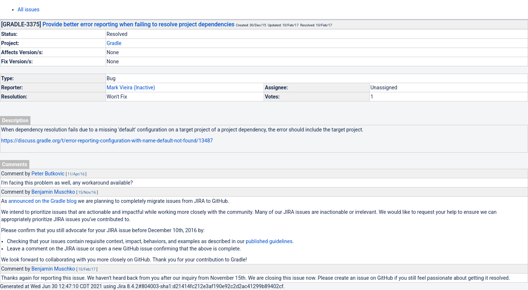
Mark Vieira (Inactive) (131, 87)
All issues (29, 9)
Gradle (114, 43)
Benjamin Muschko (53, 192)
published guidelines (269, 241)
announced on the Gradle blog (42, 201)
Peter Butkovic (48, 173)
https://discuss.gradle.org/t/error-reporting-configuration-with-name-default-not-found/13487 (107, 141)
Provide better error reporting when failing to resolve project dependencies (139, 24)
